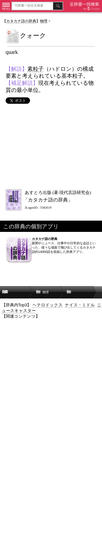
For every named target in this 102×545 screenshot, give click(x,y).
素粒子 (35, 69)
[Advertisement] (51, 146)
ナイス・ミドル (80, 305)
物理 (43, 21)
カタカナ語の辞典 (21, 21)
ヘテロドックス (47, 305)
